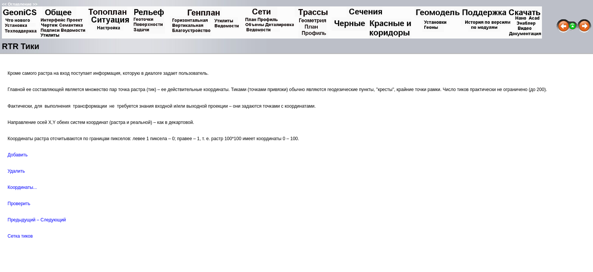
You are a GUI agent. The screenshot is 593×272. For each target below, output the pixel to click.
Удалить (16, 171)
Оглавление (19, 4)
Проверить (19, 203)
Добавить (18, 155)
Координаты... (22, 187)
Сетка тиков (20, 236)
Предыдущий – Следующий (37, 220)
